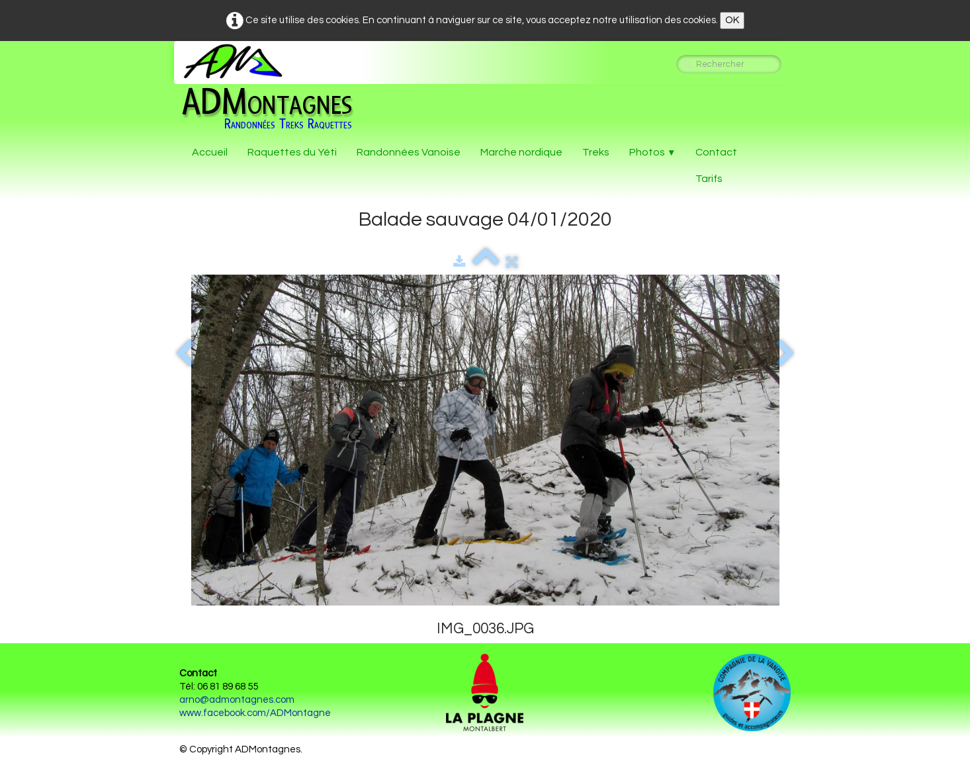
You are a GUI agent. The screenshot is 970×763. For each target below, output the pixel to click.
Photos (652, 152)
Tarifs (709, 178)
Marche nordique (521, 152)
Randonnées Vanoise (409, 152)
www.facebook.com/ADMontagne (255, 713)
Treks (595, 152)
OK (732, 20)
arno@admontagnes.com (236, 700)
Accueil (210, 152)
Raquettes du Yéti (292, 152)
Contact (716, 152)
